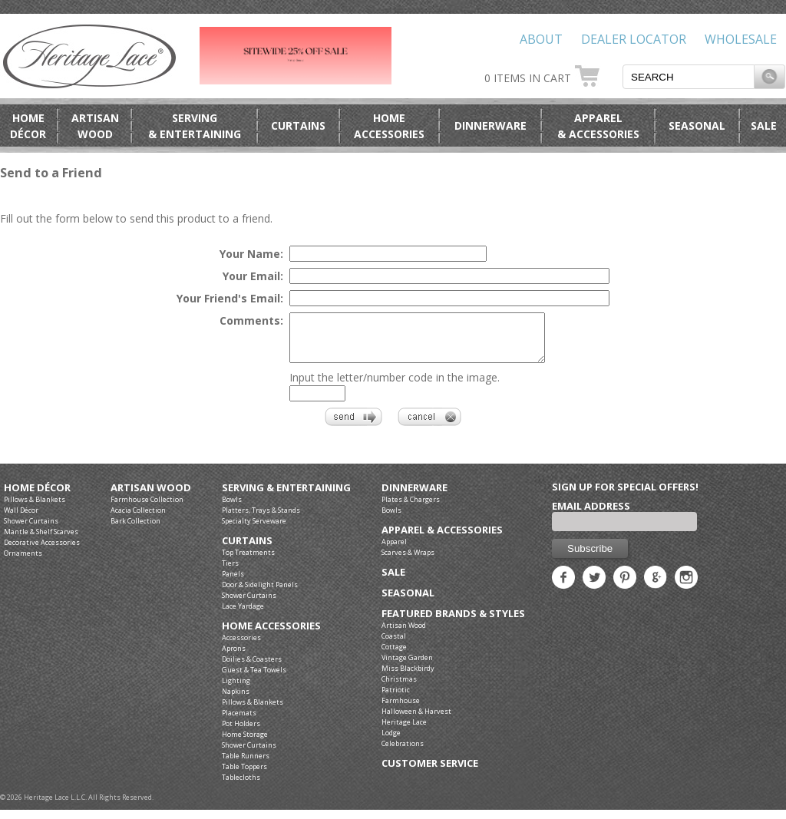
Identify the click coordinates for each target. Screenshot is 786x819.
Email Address (591, 515)
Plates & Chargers (410, 509)
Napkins (235, 700)
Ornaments (23, 562)
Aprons (234, 657)
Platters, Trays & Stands (261, 519)
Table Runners (245, 765)
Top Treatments (248, 561)
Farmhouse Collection (147, 509)
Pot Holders (241, 733)
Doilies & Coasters (252, 668)
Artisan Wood (151, 497)
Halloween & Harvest (416, 720)
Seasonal (697, 125)
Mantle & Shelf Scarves (41, 541)
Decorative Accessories (42, 551)
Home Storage (245, 743)
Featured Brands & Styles (453, 622)
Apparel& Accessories (598, 126)
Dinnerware (490, 125)
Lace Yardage (243, 615)
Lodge (391, 742)
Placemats (239, 722)
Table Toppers (244, 776)
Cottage (394, 656)
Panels (233, 583)
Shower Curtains (31, 530)
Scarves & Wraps (407, 561)
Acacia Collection (138, 519)
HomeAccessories (389, 126)
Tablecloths (241, 786)
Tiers (230, 572)
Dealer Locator (633, 39)
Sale (764, 125)
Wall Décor (21, 519)
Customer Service (429, 772)
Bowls (232, 509)
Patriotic (395, 699)
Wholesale (741, 39)
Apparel (394, 551)
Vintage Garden (407, 667)
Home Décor (37, 497)
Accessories (241, 647)
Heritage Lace (404, 731)
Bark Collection (135, 530)
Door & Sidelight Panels (260, 594)
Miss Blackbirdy (407, 677)
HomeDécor (28, 126)
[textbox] (689, 76)
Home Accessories (271, 635)
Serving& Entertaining (194, 126)
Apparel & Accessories (442, 539)
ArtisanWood (95, 126)
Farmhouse (400, 710)
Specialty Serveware (254, 530)
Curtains (298, 125)
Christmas (399, 688)
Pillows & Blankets (34, 509)
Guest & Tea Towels (254, 679)
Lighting (236, 690)
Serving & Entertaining (286, 497)
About (541, 39)
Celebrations (402, 753)
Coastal (393, 645)
